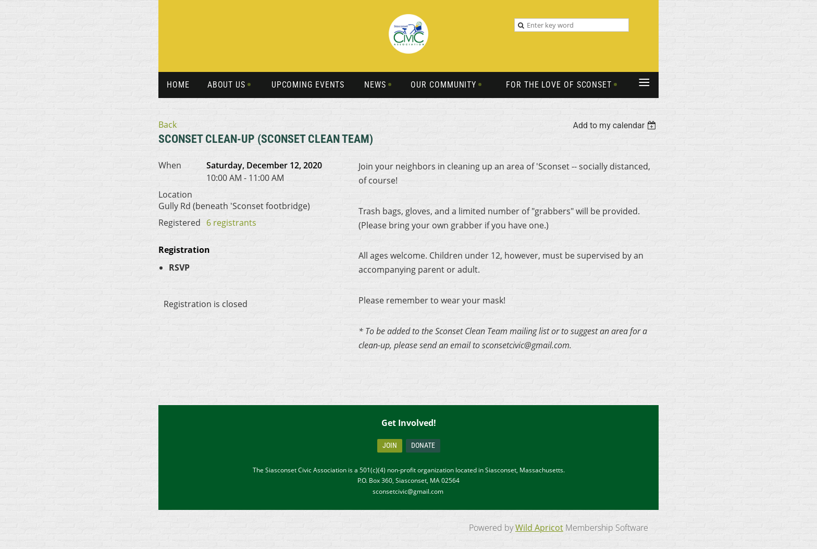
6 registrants (231, 222)
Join (389, 445)
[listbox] (616, 125)
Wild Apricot (539, 527)
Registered (179, 222)
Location (175, 194)
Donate (423, 445)
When (169, 165)
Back (167, 124)
